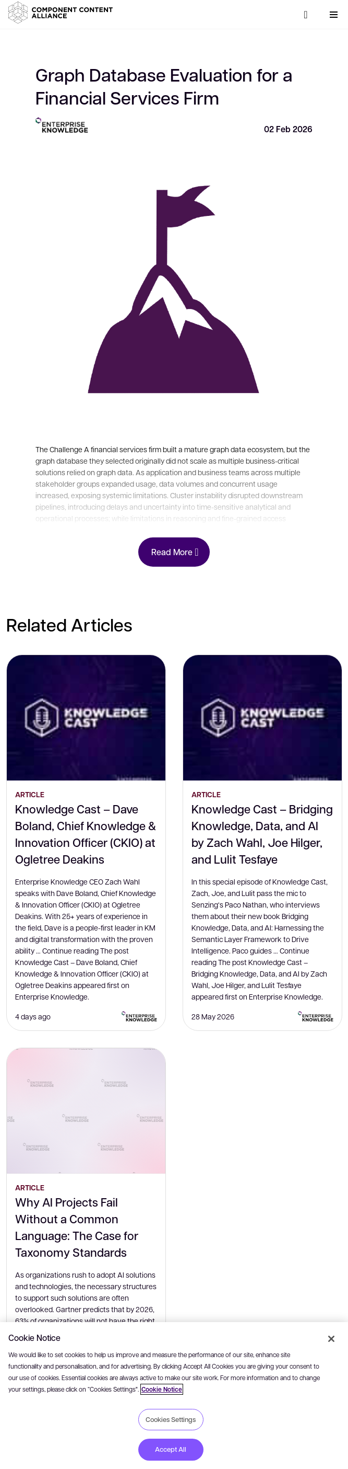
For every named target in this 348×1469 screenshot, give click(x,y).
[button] (62, 13)
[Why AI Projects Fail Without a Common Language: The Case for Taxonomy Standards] (86, 1111)
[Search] (306, 14)
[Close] (331, 1338)
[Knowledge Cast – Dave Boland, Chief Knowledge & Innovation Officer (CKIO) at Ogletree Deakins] (86, 718)
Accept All (170, 1449)
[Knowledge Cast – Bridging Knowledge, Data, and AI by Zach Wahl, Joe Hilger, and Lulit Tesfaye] (262, 718)
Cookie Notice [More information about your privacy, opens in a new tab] (161, 1389)
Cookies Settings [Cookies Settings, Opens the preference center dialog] (171, 1419)
